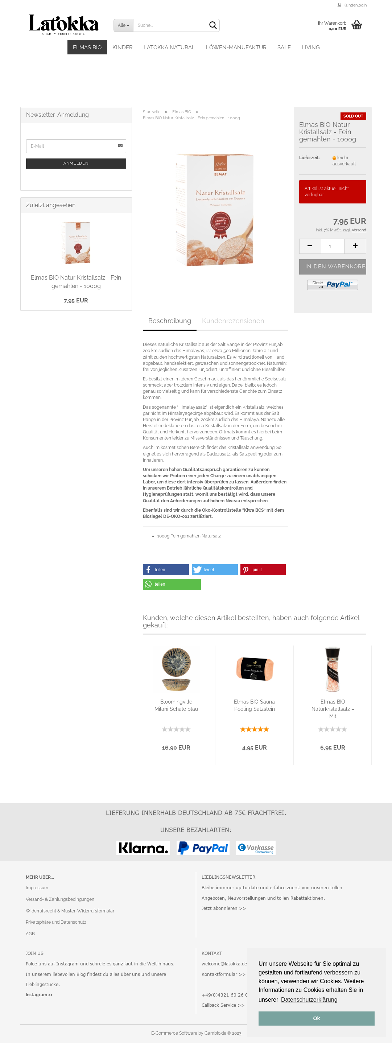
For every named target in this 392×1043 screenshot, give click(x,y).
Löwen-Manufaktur (236, 47)
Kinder (122, 47)
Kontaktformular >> (224, 974)
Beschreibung (169, 321)
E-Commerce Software (174, 1033)
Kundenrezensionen (233, 321)
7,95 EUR (76, 300)
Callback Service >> (223, 1004)
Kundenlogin (352, 5)
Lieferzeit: (309, 157)
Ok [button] (316, 1018)
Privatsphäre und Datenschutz (56, 922)
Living (311, 47)
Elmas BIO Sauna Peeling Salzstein (254, 705)
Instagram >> (39, 994)
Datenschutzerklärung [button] (309, 1000)
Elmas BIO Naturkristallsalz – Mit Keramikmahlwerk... (333, 709)
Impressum (37, 887)
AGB (30, 933)
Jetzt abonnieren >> (224, 908)
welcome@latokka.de (224, 963)
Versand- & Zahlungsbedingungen (60, 899)
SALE (284, 47)
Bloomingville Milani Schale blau (176, 705)
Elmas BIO (87, 47)
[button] (166, 569)
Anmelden (75, 163)
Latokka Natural (169, 47)
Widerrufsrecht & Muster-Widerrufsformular (70, 911)
